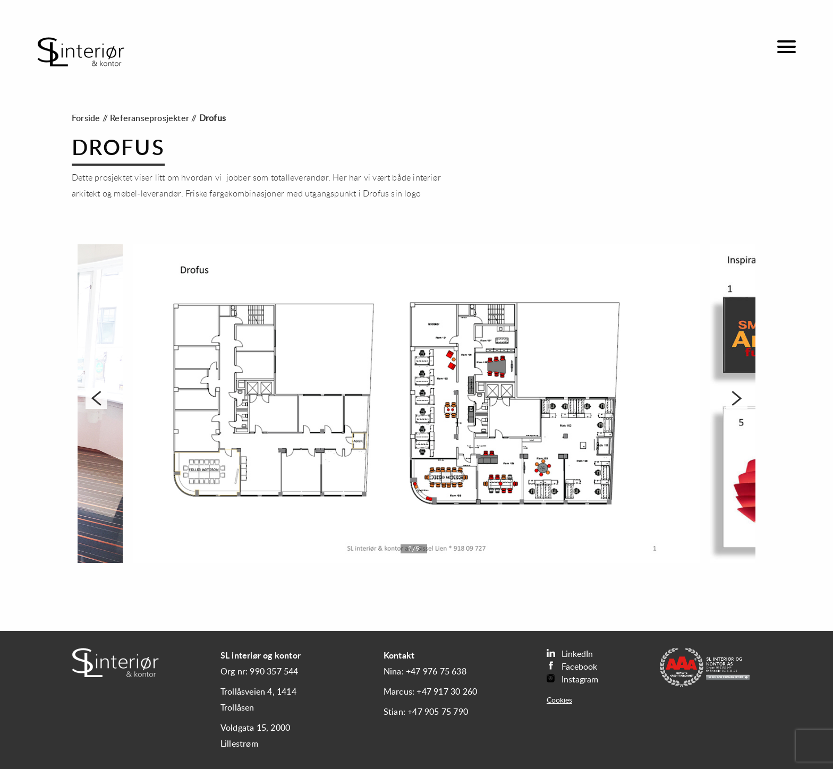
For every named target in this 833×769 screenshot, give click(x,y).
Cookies (559, 700)
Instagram (572, 679)
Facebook (572, 666)
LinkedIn (570, 653)
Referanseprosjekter (149, 118)
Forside (86, 118)
